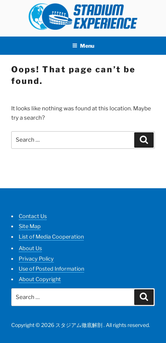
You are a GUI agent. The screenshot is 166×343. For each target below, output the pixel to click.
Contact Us (33, 216)
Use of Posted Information (51, 268)
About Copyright (40, 279)
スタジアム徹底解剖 (78, 325)
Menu (83, 46)
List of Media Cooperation (51, 236)
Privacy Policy (36, 258)
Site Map (30, 226)
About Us (30, 248)
